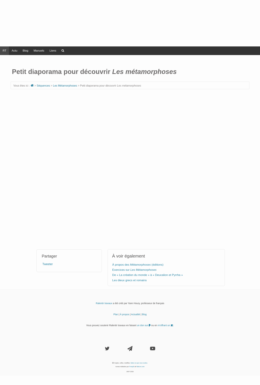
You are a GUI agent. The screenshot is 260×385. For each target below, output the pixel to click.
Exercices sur (134, 269)
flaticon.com (141, 366)
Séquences (43, 85)
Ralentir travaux (104, 303)
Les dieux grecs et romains (129, 280)
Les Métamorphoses (65, 85)
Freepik (131, 366)
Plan (115, 314)
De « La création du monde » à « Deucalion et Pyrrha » (147, 275)
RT (4, 50)
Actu (14, 50)
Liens (53, 50)
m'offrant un (165, 325)
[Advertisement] (130, 23)
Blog (25, 50)
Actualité (135, 314)
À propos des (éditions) (137, 264)
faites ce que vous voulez (139, 363)
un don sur (144, 325)
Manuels (38, 50)
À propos (124, 314)
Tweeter (47, 264)
